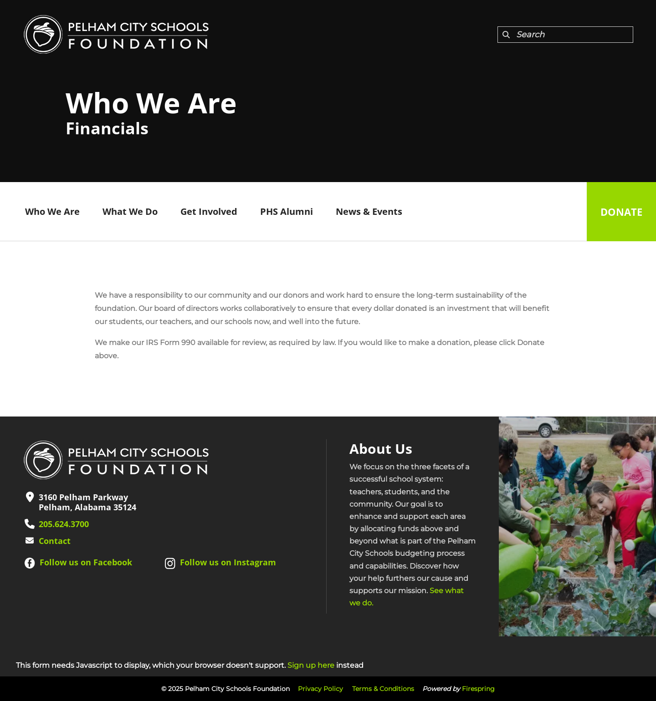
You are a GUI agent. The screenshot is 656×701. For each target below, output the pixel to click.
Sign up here (310, 665)
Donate (621, 211)
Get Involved (208, 211)
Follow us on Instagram (228, 562)
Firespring (478, 689)
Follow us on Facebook (86, 562)
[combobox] (565, 34)
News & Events (369, 211)
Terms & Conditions (383, 689)
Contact (55, 540)
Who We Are (52, 211)
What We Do (130, 211)
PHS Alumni (286, 211)
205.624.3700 (64, 523)
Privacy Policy (320, 689)
